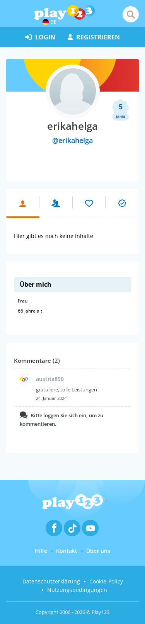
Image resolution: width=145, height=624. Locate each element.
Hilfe (41, 550)
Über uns (98, 550)
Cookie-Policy (106, 581)
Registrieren (94, 37)
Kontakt (66, 550)
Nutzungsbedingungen (77, 589)
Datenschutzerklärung (51, 581)
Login (40, 37)
